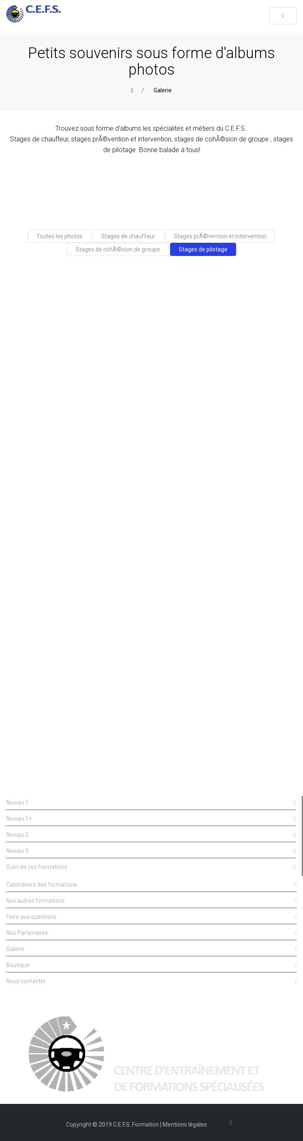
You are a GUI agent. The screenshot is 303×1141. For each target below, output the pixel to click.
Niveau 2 (151, 835)
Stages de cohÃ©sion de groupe (118, 249)
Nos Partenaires (151, 933)
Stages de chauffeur (128, 236)
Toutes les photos (59, 236)
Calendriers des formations (151, 885)
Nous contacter (151, 981)
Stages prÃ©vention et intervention (220, 236)
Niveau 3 (151, 851)
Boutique (151, 965)
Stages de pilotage (203, 249)
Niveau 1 (151, 803)
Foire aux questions (151, 917)
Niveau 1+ (151, 819)
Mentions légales (185, 1124)
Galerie (163, 90)
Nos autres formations (151, 901)
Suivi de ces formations (151, 867)
